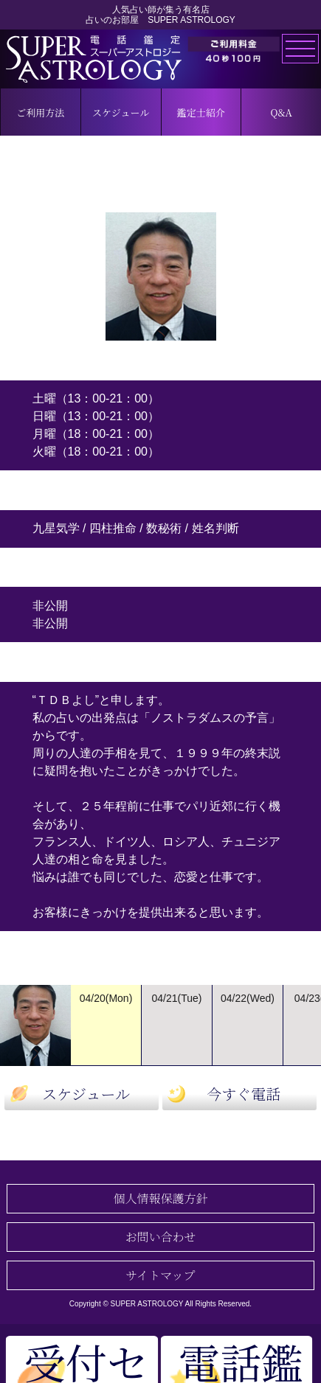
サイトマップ (160, 1275)
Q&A (280, 112)
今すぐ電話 (243, 1093)
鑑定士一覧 (160, 1136)
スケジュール (120, 112)
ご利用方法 (40, 112)
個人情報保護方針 (160, 1198)
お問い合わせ (160, 1236)
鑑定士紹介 (201, 112)
